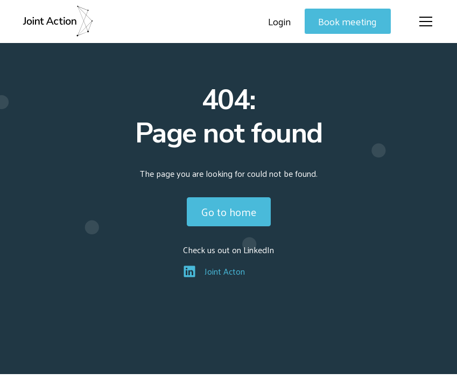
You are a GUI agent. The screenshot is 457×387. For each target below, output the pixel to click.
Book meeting (347, 21)
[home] (58, 21)
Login (279, 21)
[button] (423, 21)
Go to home (228, 211)
